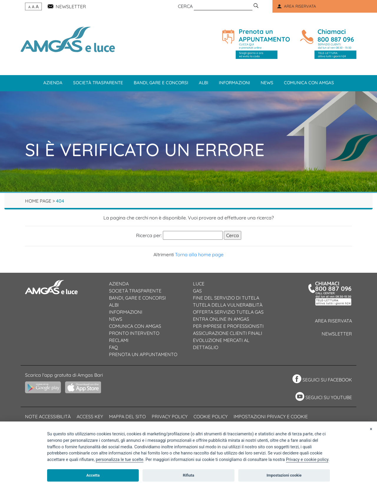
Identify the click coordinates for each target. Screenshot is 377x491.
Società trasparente (98, 82)
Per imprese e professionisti (228, 326)
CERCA (185, 6)
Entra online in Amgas (221, 319)
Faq (113, 347)
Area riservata (333, 321)
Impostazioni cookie (284, 475)
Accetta (93, 475)
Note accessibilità (48, 416)
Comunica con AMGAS (135, 326)
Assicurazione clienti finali (227, 333)
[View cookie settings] (119, 459)
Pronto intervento (134, 333)
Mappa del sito (127, 416)
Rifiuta (188, 475)
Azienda (52, 82)
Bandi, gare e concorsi (161, 82)
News (267, 82)
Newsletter (337, 334)
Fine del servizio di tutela (226, 298)
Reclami (118, 340)
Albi (203, 82)
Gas (197, 291)
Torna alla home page (199, 254)
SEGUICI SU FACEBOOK (327, 380)
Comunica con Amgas (309, 82)
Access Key (90, 416)
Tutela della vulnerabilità (227, 305)
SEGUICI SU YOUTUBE (328, 397)
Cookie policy (211, 416)
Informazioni (234, 82)
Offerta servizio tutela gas (228, 312)
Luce (198, 284)
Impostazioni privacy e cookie (271, 416)
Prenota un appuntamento (143, 354)
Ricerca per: (149, 235)
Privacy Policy (170, 416)
